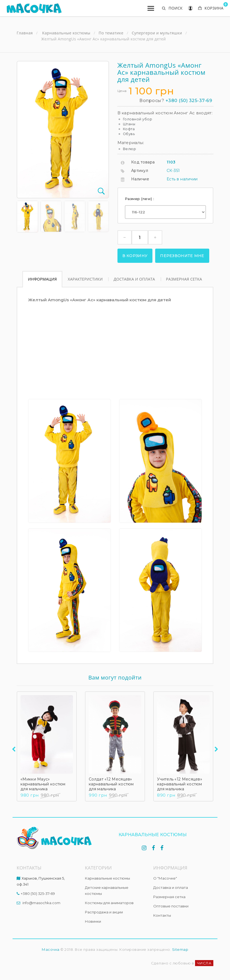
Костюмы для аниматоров (109, 903)
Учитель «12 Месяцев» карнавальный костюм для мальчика (179, 784)
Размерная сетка (184, 279)
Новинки (93, 921)
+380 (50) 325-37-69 (189, 100)
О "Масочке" (165, 878)
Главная (25, 33)
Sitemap (180, 949)
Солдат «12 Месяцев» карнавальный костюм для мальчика (111, 784)
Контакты (162, 915)
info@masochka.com (41, 903)
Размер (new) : (140, 198)
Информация (42, 279)
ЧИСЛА (204, 963)
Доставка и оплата (134, 279)
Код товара (143, 162)
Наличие (140, 179)
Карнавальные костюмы (107, 878)
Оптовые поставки (170, 906)
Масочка (51, 949)
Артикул (139, 170)
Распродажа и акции (104, 912)
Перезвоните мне (182, 255)
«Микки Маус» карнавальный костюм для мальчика (43, 784)
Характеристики (85, 279)
